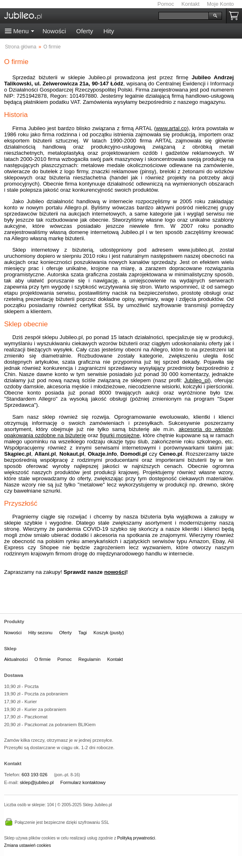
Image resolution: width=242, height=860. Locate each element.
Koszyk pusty (235, 16)
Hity (108, 31)
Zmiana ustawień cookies (27, 845)
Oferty (84, 31)
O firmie (42, 659)
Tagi (82, 632)
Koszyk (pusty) (108, 632)
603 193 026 (34, 774)
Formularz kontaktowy (83, 782)
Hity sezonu (40, 632)
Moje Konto (220, 4)
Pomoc (166, 4)
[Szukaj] (183, 16)
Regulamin (89, 659)
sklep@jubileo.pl (37, 782)
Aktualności (16, 659)
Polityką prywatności (136, 838)
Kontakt (190, 4)
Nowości (54, 31)
